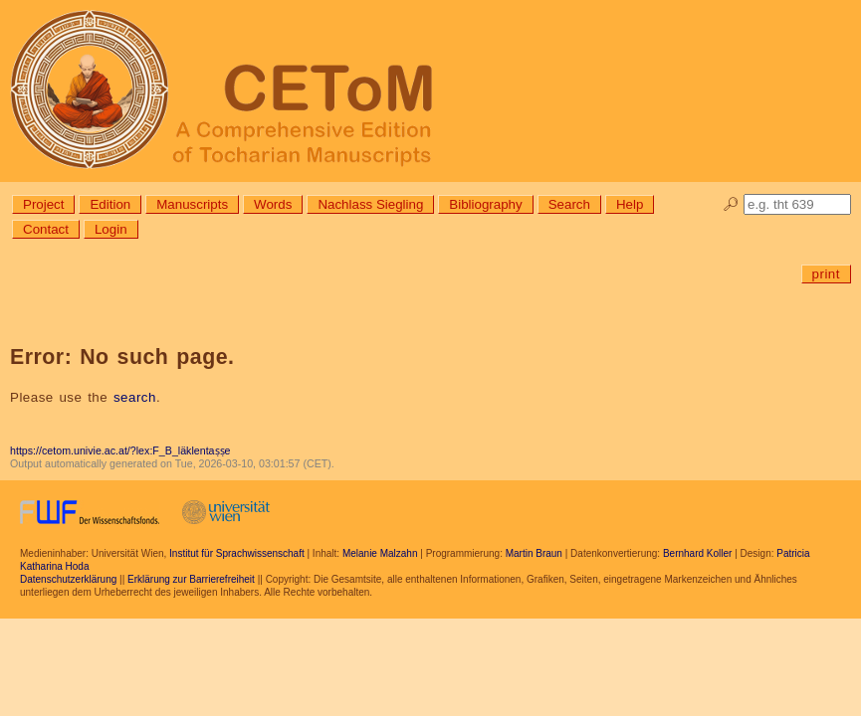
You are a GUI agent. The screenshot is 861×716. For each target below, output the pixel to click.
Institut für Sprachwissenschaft (237, 553)
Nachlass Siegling (370, 204)
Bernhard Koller (697, 553)
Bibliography (485, 204)
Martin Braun (534, 553)
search (134, 397)
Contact (46, 229)
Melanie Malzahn (380, 553)
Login (111, 229)
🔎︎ (731, 204)
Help (629, 204)
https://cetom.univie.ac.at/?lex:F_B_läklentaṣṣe (120, 450)
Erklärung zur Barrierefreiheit (191, 579)
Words (273, 204)
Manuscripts (192, 204)
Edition (110, 204)
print (826, 274)
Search (569, 204)
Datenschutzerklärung (68, 579)
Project (43, 204)
